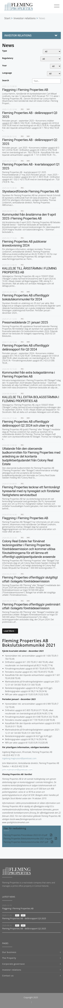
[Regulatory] (50, 58)
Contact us (8, 975)
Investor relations (25, 18)
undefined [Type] (52, 51)
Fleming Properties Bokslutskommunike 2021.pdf (26, 842)
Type (4, 50)
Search (5, 80)
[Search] (46, 81)
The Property (9, 958)
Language (7, 72)
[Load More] (10, 630)
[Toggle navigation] (57, 6)
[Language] (54, 73)
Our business (9, 952)
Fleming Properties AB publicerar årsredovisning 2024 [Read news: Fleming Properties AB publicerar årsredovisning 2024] (24, 243)
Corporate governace (13, 964)
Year (4, 65)
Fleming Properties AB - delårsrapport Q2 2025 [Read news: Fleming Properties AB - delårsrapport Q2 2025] (24, 928)
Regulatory (7, 58)
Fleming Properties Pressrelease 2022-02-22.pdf (25, 835)
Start (7, 18)
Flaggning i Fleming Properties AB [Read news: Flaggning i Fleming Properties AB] (25, 90)
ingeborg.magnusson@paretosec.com (19, 758)
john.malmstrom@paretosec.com (17, 769)
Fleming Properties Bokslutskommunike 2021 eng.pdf (28, 838)
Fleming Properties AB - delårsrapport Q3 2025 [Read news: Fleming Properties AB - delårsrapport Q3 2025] (24, 918)
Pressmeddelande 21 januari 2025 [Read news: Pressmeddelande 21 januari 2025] (25, 322)
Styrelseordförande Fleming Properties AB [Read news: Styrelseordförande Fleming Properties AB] (30, 191)
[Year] (55, 66)
